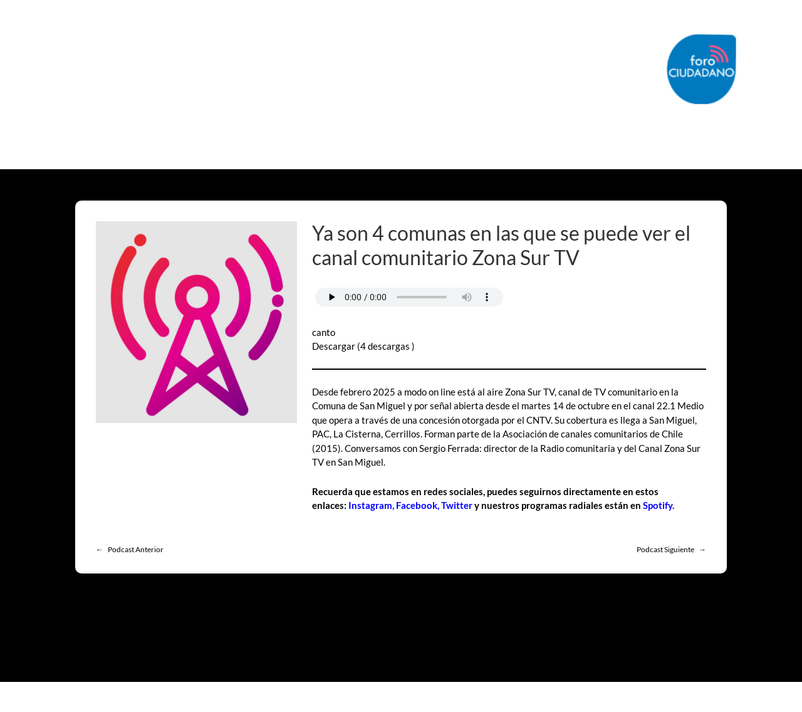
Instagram (370, 505)
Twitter (456, 505)
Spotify (657, 505)
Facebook (416, 505)
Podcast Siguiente (665, 549)
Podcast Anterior (136, 549)
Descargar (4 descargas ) (363, 346)
